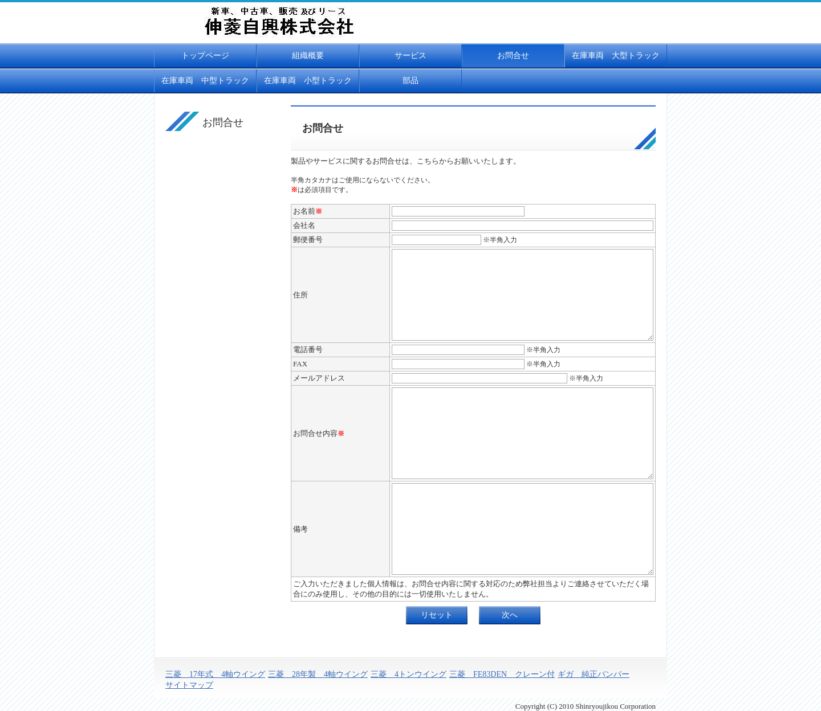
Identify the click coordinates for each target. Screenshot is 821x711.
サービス (410, 55)
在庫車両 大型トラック (616, 55)
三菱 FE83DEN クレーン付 (502, 674)
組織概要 (308, 55)
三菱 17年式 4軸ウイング (215, 674)
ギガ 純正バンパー (593, 674)
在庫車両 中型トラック (205, 80)
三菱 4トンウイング (408, 674)
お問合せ (513, 55)
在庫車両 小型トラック (308, 80)
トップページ (205, 55)
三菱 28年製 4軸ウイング (318, 674)
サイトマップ (189, 685)
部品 (410, 80)
